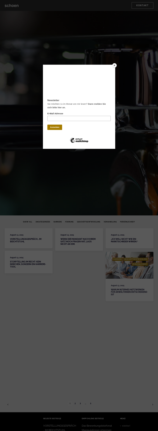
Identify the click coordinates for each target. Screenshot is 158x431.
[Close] (114, 65)
